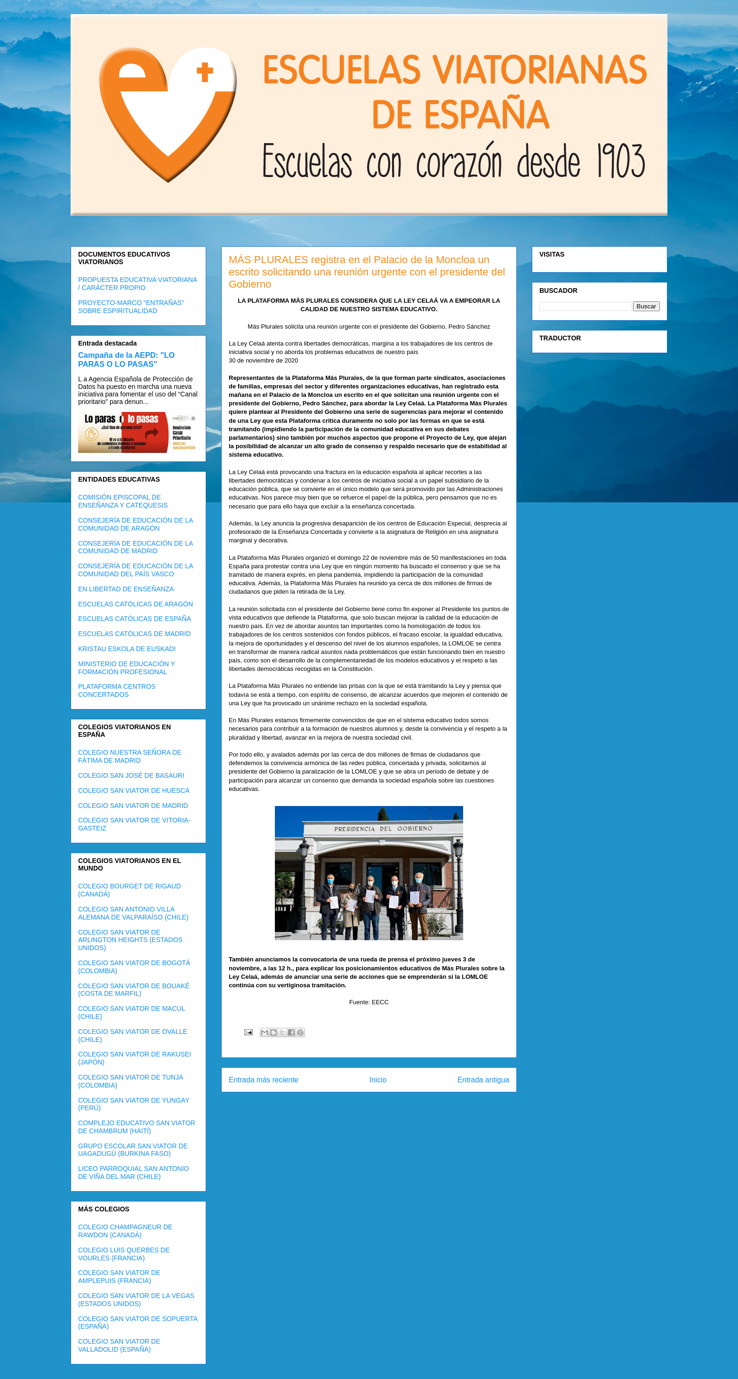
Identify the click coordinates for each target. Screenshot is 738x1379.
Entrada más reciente (263, 1080)
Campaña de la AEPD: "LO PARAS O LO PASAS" (126, 359)
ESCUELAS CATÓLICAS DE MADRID (134, 633)
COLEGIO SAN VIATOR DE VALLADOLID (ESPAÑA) (119, 1345)
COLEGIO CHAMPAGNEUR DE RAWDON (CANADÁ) (125, 1231)
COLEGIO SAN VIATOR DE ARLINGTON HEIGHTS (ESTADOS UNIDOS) (130, 940)
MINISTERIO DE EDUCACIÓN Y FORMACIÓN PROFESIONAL (126, 668)
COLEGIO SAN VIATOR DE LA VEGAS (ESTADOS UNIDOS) (136, 1299)
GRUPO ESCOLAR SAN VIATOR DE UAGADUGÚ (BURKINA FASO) (133, 1150)
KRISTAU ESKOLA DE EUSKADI (127, 649)
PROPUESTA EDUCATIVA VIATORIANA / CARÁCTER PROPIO (137, 283)
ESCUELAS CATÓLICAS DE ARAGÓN (135, 604)
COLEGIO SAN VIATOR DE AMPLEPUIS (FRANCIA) (119, 1276)
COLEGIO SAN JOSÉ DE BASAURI (131, 775)
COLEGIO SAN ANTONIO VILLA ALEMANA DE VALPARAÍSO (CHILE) (133, 913)
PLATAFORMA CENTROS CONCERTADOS (116, 690)
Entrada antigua (483, 1080)
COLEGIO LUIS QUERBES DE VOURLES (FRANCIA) (124, 1254)
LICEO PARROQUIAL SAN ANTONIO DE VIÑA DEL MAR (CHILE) (133, 1172)
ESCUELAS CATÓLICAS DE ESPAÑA (134, 618)
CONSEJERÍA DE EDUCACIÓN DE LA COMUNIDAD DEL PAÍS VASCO (135, 570)
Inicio (377, 1080)
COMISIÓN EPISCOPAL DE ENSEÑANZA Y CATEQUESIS (123, 501)
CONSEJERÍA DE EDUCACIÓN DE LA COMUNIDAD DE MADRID (135, 547)
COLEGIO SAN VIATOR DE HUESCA (134, 790)
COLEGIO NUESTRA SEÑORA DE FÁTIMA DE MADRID (129, 756)
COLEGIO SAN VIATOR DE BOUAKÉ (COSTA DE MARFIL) (134, 990)
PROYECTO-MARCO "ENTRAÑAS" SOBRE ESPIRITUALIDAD (131, 307)
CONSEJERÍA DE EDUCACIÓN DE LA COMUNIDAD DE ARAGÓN (135, 524)
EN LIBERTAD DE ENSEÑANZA (126, 589)
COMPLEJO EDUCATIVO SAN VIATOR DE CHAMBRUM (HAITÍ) (136, 1127)
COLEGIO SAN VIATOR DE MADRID (133, 805)
